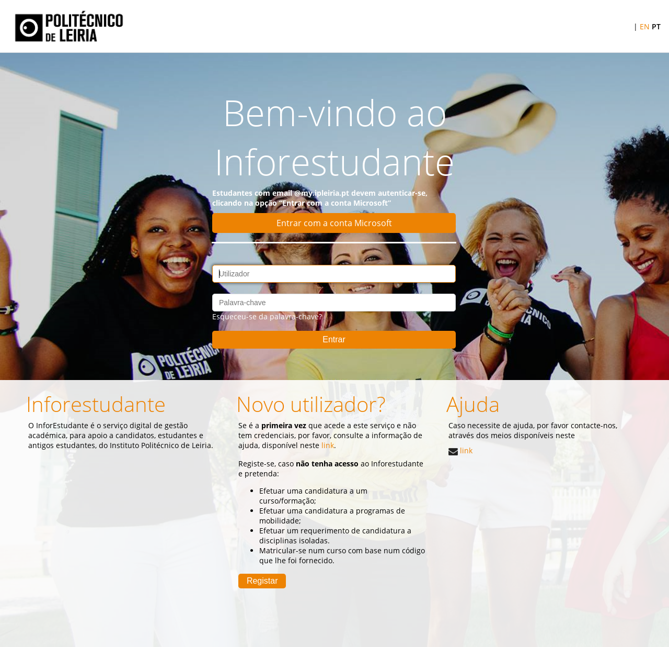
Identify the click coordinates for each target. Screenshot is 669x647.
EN (645, 26)
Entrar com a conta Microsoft (334, 223)
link (460, 450)
